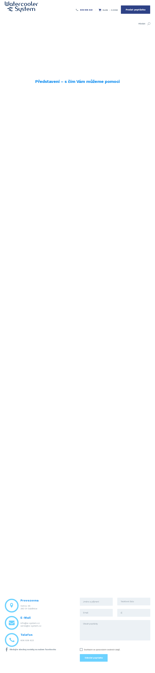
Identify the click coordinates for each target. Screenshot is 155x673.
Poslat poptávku (135, 9)
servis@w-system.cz (31, 626)
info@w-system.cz (30, 623)
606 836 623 (27, 640)
